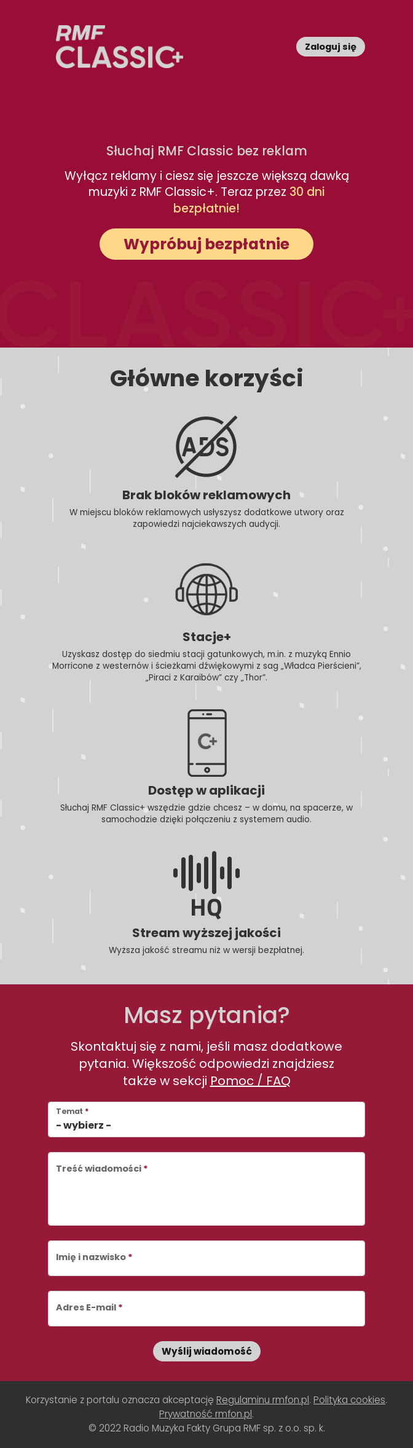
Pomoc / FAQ (250, 1080)
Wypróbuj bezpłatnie (206, 244)
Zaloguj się (330, 47)
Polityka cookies (349, 1399)
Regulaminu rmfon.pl (262, 1399)
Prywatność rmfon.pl (205, 1413)
